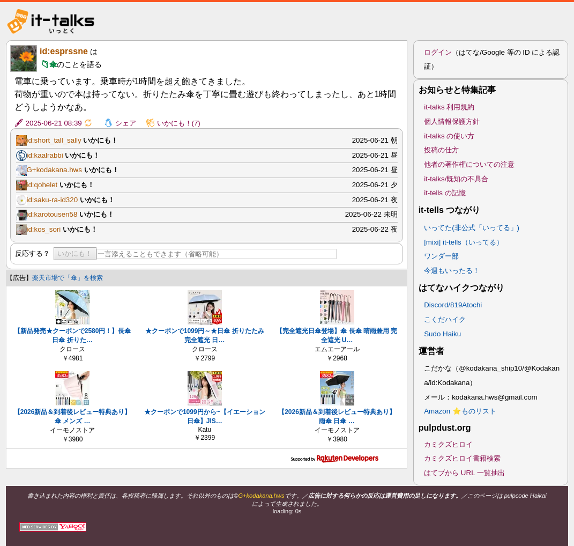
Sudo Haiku (442, 334)
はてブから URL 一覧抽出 (464, 473)
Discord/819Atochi (453, 305)
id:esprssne (64, 51)
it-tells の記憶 (445, 193)
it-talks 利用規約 (449, 107)
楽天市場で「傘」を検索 (67, 278)
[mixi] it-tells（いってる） (463, 242)
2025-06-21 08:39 (54, 123)
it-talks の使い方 (449, 136)
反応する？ (32, 253)
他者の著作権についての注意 (469, 164)
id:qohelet (42, 185)
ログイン (438, 52)
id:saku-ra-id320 (52, 200)
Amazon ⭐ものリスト (460, 411)
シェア (125, 123)
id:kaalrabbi (45, 155)
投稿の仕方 (441, 150)
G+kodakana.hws (54, 170)
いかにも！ (74, 253)
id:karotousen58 (52, 214)
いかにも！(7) (178, 123)
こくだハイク (445, 319)
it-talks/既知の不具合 (456, 179)
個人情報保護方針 (452, 121)
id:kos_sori (44, 229)
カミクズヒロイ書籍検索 (462, 458)
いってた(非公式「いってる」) (471, 228)
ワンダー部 (441, 256)
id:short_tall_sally (54, 140)
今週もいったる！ (452, 271)
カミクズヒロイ (448, 444)
